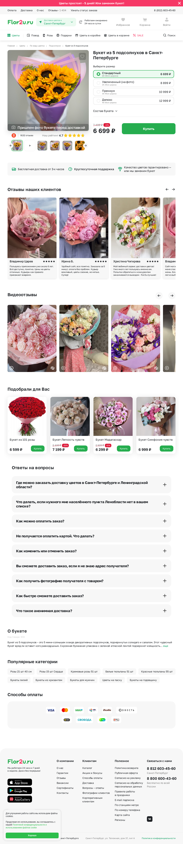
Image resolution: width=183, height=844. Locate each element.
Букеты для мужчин (82, 680)
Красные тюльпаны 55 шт (157, 671)
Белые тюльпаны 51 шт (119, 671)
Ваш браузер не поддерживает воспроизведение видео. (32, 338)
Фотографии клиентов (96, 792)
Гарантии (62, 772)
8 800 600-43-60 (161, 778)
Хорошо (32, 835)
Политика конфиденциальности (158, 838)
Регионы (120, 819)
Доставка (27, 10)
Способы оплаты (92, 777)
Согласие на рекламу (128, 777)
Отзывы (57, 10)
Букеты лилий (19, 680)
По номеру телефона (127, 809)
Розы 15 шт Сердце (51, 671)
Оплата (12, 10)
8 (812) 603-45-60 (164, 10)
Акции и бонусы (92, 772)
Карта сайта (122, 814)
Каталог (87, 767)
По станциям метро (127, 804)
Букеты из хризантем (49, 680)
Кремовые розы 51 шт (84, 671)
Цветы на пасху (112, 680)
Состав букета (105, 111)
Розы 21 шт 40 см (21, 671)
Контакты (62, 792)
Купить (148, 129)
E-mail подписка (124, 799)
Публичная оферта (126, 772)
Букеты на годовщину (143, 680)
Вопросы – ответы (93, 787)
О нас (40, 10)
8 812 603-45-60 (161, 768)
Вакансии (63, 782)
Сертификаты (65, 787)
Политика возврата (127, 767)
